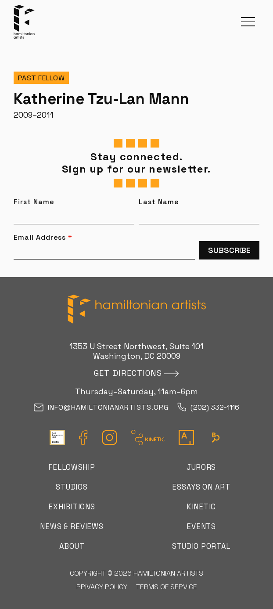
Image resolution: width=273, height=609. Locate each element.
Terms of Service (166, 586)
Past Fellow (41, 78)
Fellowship (71, 467)
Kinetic (201, 507)
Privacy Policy (101, 586)
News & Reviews (71, 526)
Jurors (201, 467)
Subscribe (229, 250)
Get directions (128, 373)
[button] (248, 22)
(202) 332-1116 (208, 408)
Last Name (159, 202)
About (72, 546)
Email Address (43, 237)
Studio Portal (201, 546)
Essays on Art (201, 487)
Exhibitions (71, 507)
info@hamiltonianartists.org (101, 408)
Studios (71, 487)
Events (201, 526)
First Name (34, 202)
